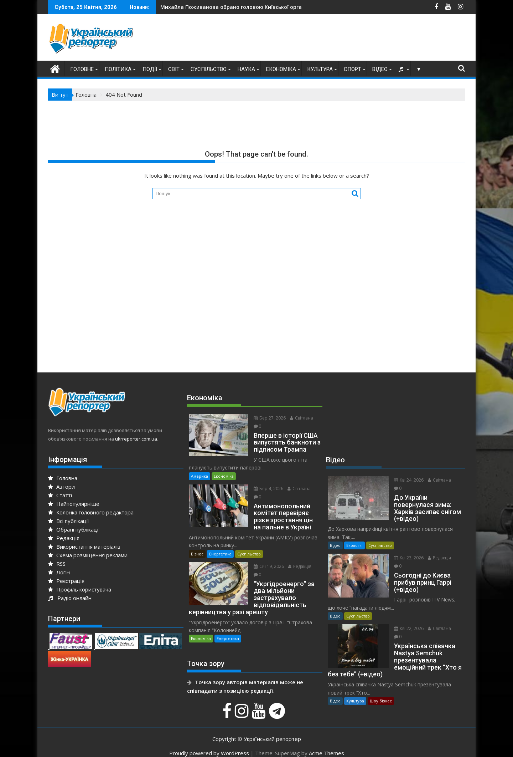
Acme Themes (326, 745)
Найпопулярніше (73, 503)
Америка (199, 468)
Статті (60, 495)
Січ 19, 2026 (266, 558)
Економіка (281, 69)
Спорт (352, 69)
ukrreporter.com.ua (136, 439)
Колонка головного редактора (91, 512)
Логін (59, 572)
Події (149, 69)
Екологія (354, 545)
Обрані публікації (74, 529)
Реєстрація (66, 580)
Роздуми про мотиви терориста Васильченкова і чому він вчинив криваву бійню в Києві (292, 7)
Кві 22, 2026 (406, 621)
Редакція (63, 538)
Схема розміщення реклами (88, 555)
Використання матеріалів (84, 546)
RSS (57, 563)
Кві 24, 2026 (406, 480)
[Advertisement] (335, 39)
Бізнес (197, 545)
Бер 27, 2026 (267, 418)
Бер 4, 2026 (265, 480)
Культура (320, 69)
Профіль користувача (79, 589)
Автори (61, 486)
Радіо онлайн (70, 597)
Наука (246, 69)
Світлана (298, 418)
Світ (174, 69)
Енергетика (220, 545)
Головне (82, 69)
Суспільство (209, 69)
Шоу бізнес (381, 693)
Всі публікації (68, 520)
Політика (118, 69)
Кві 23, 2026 (406, 558)
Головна (62, 478)
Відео (380, 69)
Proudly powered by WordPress (209, 745)
